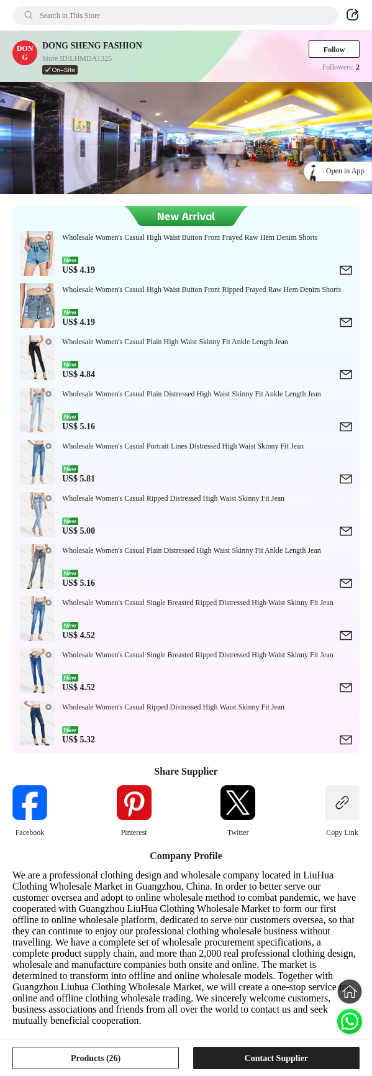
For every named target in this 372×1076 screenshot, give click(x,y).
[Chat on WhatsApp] (349, 1021)
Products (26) (95, 1058)
